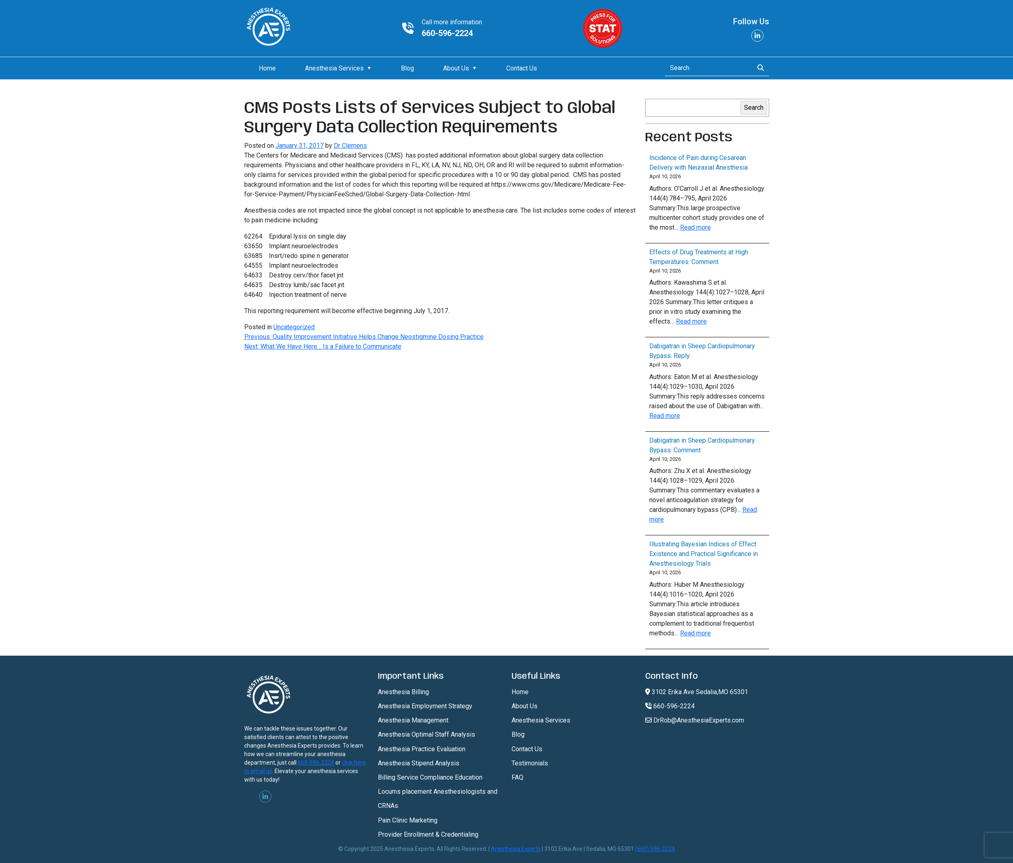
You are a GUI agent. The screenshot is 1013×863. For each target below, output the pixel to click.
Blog (407, 68)
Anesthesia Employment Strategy (425, 706)
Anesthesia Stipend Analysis (418, 763)
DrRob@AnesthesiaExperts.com (694, 720)
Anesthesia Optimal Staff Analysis (426, 734)
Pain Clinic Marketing (407, 820)
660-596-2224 (447, 33)
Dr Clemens (350, 145)
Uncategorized (294, 327)
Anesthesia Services (334, 68)
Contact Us (521, 68)
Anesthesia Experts (516, 849)
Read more (695, 227)
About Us (456, 68)
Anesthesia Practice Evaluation (421, 749)
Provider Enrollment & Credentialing (428, 834)
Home (267, 68)
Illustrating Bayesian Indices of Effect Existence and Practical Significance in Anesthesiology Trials (703, 553)
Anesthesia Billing (403, 692)
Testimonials (530, 763)
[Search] (707, 68)
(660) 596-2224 (655, 849)
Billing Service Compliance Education (430, 777)
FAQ (517, 777)
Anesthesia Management (413, 720)
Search (753, 107)
